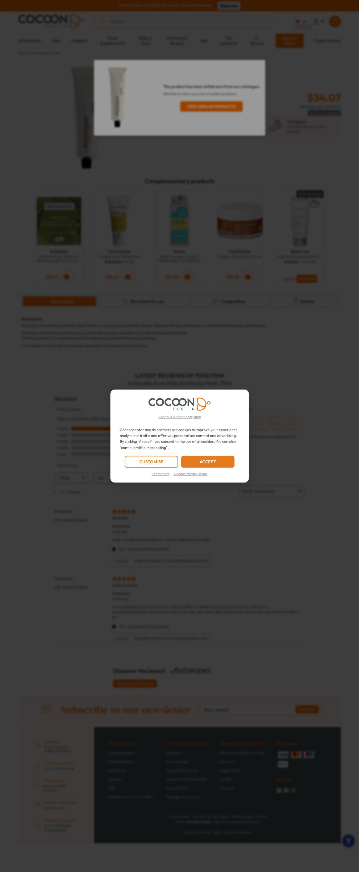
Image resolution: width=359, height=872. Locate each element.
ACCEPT (208, 461)
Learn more (161, 474)
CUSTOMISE (151, 461)
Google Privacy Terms (191, 474)
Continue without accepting (179, 417)
